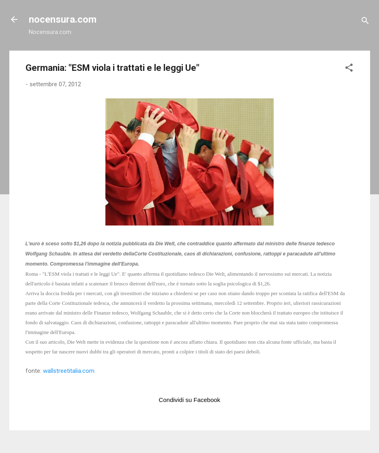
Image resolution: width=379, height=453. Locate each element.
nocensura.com (62, 19)
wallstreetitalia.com (68, 370)
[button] (349, 69)
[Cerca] (365, 22)
